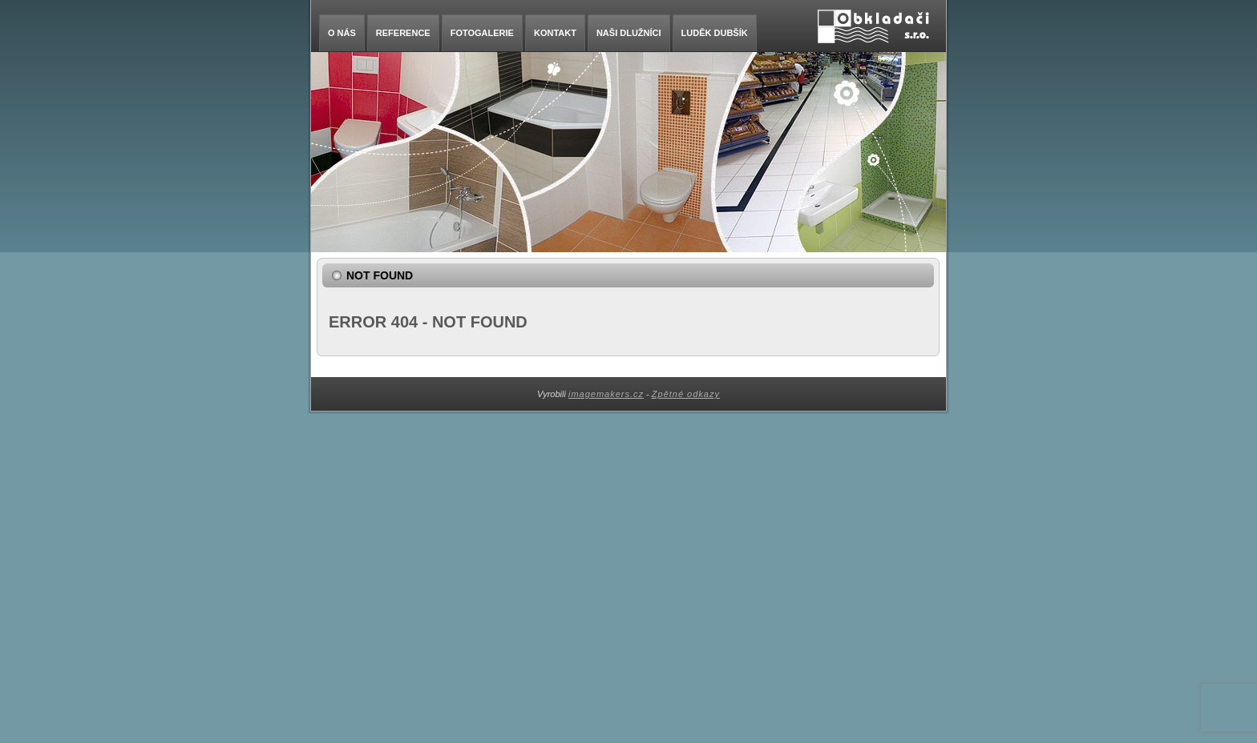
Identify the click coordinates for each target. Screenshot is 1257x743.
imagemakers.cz (606, 394)
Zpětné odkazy (686, 394)
